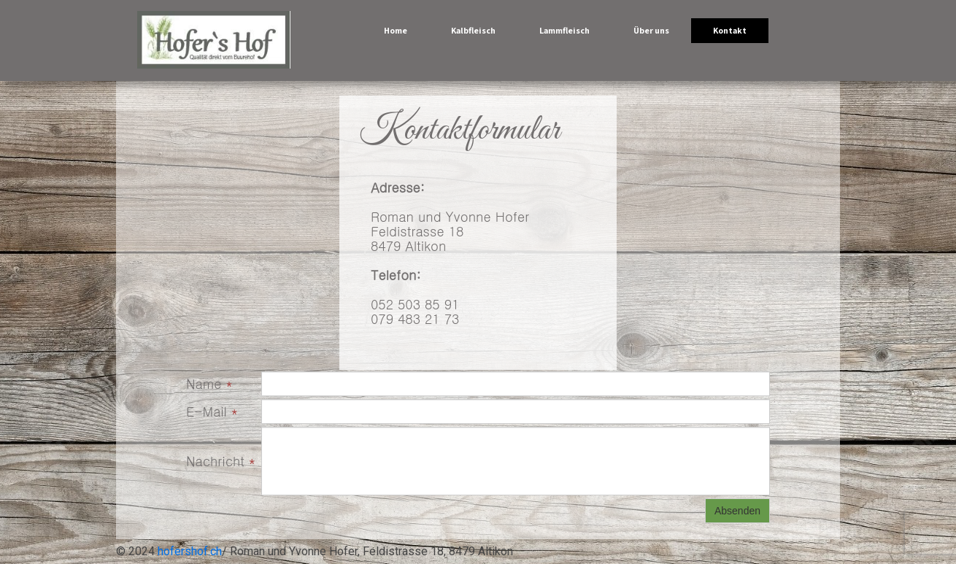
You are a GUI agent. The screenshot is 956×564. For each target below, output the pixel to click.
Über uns (651, 30)
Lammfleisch (564, 30)
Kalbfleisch (473, 30)
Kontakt (730, 30)
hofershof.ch (190, 551)
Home (395, 30)
